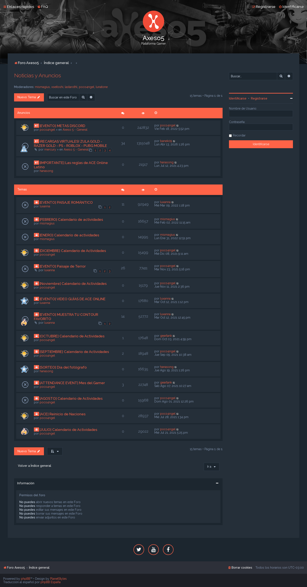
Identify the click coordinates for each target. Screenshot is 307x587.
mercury (50, 149)
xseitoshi (57, 87)
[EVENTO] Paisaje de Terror (63, 266)
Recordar (239, 135)
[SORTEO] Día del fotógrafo (63, 367)
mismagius (42, 87)
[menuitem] (42, 7)
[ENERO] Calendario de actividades (69, 235)
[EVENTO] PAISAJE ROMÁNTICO (66, 202)
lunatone (102, 87)
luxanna (45, 206)
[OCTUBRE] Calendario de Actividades (72, 336)
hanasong (46, 171)
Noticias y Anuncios (37, 75)
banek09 (166, 141)
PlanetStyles (58, 578)
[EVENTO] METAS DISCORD (62, 126)
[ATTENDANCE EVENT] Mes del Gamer (72, 383)
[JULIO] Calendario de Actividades (68, 429)
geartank (166, 335)
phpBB (25, 578)
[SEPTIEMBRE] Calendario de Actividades (74, 352)
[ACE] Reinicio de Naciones (62, 414)
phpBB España (51, 582)
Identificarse (237, 98)
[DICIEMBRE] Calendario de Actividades (73, 251)
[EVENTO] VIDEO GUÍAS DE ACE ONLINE (73, 299)
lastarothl (71, 87)
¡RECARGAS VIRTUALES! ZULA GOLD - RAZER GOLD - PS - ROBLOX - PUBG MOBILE (70, 143)
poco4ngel (86, 87)
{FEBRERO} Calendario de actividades (71, 219)
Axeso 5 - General (75, 129)
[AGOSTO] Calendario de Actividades (71, 398)
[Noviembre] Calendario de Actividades (73, 283)
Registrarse (259, 98)
